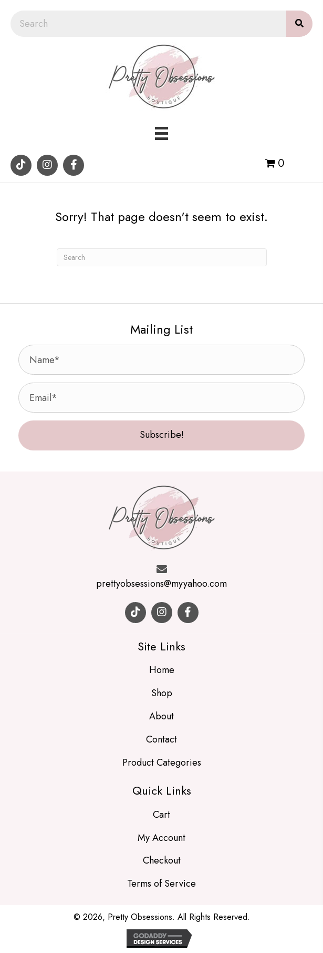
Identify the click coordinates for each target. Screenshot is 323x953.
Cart (161, 814)
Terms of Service (161, 883)
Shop (161, 693)
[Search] (162, 257)
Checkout (162, 860)
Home (161, 670)
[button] (21, 165)
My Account (161, 838)
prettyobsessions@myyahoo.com (161, 583)
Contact (161, 739)
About (161, 716)
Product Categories (161, 762)
